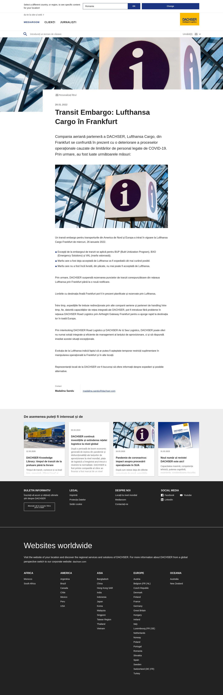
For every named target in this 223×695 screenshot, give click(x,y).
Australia (174, 579)
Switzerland (139, 669)
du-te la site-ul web (34, 14)
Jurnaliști (70, 22)
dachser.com (80, 561)
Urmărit (187, 34)
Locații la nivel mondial (126, 495)
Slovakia (137, 655)
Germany (137, 606)
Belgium (137, 583)
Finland (137, 597)
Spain (136, 660)
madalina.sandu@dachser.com (100, 391)
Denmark (137, 592)
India (99, 592)
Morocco (28, 579)
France (136, 601)
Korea (100, 606)
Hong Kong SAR (105, 588)
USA (62, 606)
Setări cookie (76, 504)
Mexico (63, 597)
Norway (137, 637)
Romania (137, 651)
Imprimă (73, 495)
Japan (100, 601)
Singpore (101, 615)
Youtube (186, 495)
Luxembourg (139, 628)
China (100, 583)
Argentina (65, 579)
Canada (64, 588)
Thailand (101, 624)
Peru (62, 601)
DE (152, 628)
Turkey (136, 673)
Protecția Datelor (78, 499)
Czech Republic (141, 588)
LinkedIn (167, 499)
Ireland (136, 619)
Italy (135, 624)
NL (148, 583)
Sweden (137, 664)
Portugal (137, 646)
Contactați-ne (121, 504)
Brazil (63, 583)
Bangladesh (102, 579)
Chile (62, 592)
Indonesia (101, 597)
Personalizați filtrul (66, 95)
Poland (136, 642)
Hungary (137, 615)
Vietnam (101, 628)
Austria (136, 579)
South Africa (30, 583)
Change (170, 6)
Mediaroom (32, 22)
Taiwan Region (104, 619)
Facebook (167, 495)
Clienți (51, 22)
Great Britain (139, 610)
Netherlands (139, 633)
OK (134, 6)
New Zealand (176, 583)
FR (144, 583)
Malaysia (101, 610)
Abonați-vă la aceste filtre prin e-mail (39, 506)
